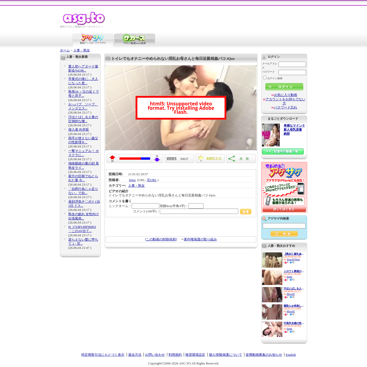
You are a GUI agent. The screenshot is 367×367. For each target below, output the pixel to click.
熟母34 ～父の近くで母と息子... (83, 94)
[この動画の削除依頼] (161, 239)
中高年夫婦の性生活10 (294, 323)
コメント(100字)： (192, 211)
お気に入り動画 (285, 95)
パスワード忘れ (285, 107)
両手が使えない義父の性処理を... (83, 140)
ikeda (289, 276)
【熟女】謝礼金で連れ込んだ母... (294, 253)
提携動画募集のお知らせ (264, 355)
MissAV (291, 294)
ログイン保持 (272, 78)
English (291, 355)
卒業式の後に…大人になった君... (83, 81)
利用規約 (175, 355)
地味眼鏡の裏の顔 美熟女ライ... (83, 165)
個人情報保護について (225, 355)
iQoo (132, 180)
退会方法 (134, 355)
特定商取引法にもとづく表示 (102, 355)
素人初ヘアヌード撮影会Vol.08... (83, 68)
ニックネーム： (134, 206)
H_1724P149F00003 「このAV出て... (82, 229)
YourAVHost (293, 259)
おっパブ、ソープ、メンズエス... (83, 106)
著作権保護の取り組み (200, 239)
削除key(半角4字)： (181, 206)
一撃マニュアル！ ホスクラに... (83, 153)
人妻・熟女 (81, 50)
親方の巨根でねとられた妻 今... (83, 178)
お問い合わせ (155, 355)
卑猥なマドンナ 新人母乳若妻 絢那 (294, 130)
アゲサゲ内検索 (278, 218)
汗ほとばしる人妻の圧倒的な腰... (83, 119)
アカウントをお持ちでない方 (285, 101)
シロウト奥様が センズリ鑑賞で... (294, 271)
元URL (152, 180)
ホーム (65, 50)
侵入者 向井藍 (78, 129)
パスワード (268, 71)
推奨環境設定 (195, 355)
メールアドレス (269, 65)
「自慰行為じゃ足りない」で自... (83, 191)
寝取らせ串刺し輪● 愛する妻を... (294, 305)
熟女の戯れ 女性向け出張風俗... (83, 216)
